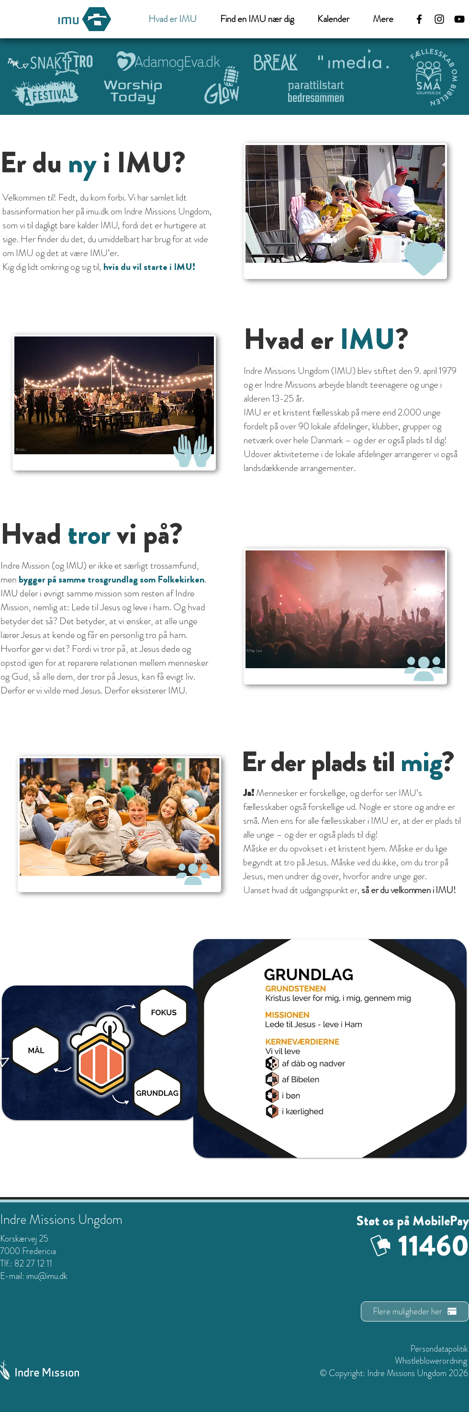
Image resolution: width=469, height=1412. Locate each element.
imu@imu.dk (46, 1276)
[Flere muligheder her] (415, 1311)
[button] (379, 19)
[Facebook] (419, 19)
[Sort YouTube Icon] (459, 19)
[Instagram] (439, 19)
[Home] (162, 1011)
